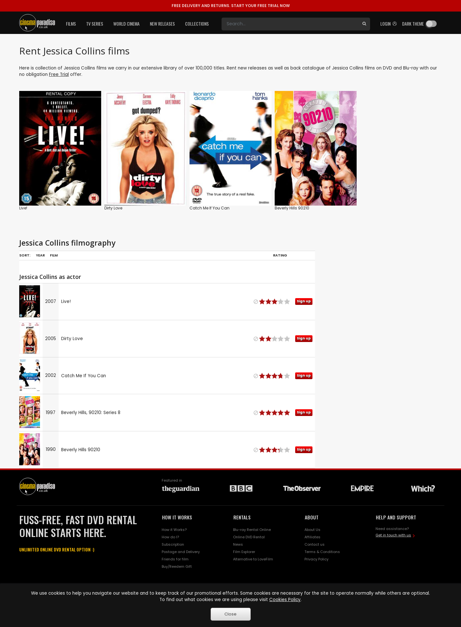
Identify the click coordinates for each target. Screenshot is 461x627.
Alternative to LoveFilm (253, 559)
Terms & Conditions (322, 551)
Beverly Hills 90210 (292, 208)
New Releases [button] (162, 23)
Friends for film (175, 559)
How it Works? (174, 529)
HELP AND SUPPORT (396, 517)
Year (40, 255)
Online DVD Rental (249, 537)
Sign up (304, 301)
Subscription (173, 544)
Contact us (314, 544)
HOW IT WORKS (177, 517)
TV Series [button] (94, 23)
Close (230, 614)
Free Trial (59, 74)
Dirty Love (113, 208)
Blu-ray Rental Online (252, 529)
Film (54, 255)
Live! (23, 208)
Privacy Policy (316, 559)
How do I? (170, 537)
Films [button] (71, 23)
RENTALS (242, 517)
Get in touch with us (393, 535)
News (238, 544)
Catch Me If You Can (210, 208)
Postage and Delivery (181, 551)
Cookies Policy (285, 600)
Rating (280, 255)
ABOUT (312, 517)
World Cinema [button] (126, 23)
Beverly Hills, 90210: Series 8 (90, 413)
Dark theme (413, 23)
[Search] (290, 24)
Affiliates (312, 537)
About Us (312, 529)
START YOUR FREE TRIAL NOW (231, 5)
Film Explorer (244, 551)
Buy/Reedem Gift (177, 566)
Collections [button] (197, 23)
